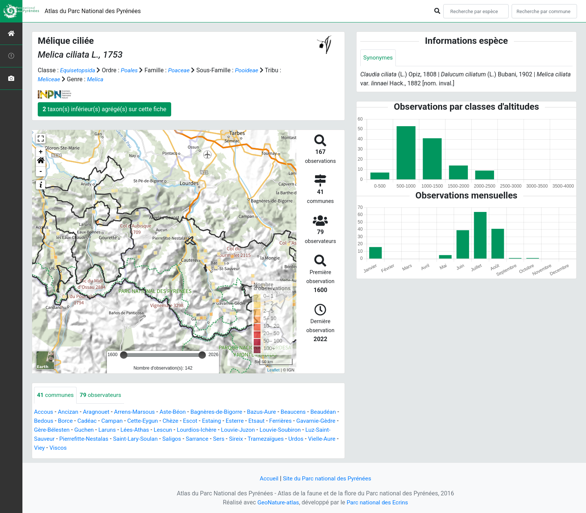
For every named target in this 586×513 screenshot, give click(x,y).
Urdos (84, 448)
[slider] (123, 355)
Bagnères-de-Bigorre (223, 412)
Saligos (231, 439)
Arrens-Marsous (138, 412)
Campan (146, 421)
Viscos (154, 448)
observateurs (102, 395)
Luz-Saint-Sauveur (86, 439)
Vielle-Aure (110, 448)
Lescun (212, 430)
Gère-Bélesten (97, 430)
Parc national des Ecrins (378, 502)
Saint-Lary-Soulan (193, 439)
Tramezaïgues (52, 448)
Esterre (272, 421)
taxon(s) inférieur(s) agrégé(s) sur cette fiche (104, 109)
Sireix (297, 439)
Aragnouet (98, 412)
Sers (280, 439)
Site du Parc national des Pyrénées (327, 478)
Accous (44, 412)
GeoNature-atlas (277, 502)
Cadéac (120, 421)
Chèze (206, 421)
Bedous (75, 421)
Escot (226, 421)
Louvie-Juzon (290, 430)
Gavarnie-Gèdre (54, 430)
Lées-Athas (184, 430)
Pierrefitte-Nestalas (140, 439)
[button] (41, 162)
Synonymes (378, 57)
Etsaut (295, 421)
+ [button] (41, 152)
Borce (97, 421)
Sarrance (257, 439)
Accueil (267, 478)
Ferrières (319, 421)
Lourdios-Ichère (247, 430)
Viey (135, 448)
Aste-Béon (177, 412)
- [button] (41, 171)
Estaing (249, 421)
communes (56, 395)
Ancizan (69, 412)
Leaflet (273, 370)
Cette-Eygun (177, 421)
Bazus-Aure (270, 412)
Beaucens (302, 412)
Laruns (155, 430)
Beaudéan (47, 421)
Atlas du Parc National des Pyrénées (92, 11)
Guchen (131, 430)
